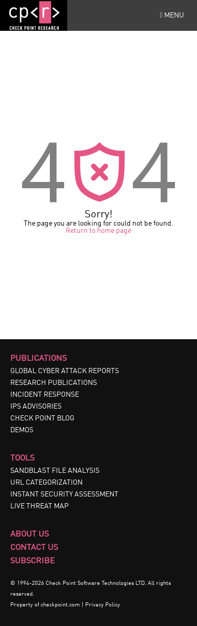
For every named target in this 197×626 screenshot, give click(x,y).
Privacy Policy (102, 605)
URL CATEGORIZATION (46, 482)
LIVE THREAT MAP (39, 506)
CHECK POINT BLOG (42, 418)
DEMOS (21, 430)
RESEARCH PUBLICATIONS (53, 382)
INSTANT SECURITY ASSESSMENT (64, 494)
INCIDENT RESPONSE (44, 394)
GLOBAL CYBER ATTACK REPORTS (64, 371)
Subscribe (32, 561)
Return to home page (98, 230)
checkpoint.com (60, 605)
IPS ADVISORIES (36, 406)
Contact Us (34, 548)
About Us (29, 534)
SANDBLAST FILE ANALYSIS (55, 470)
